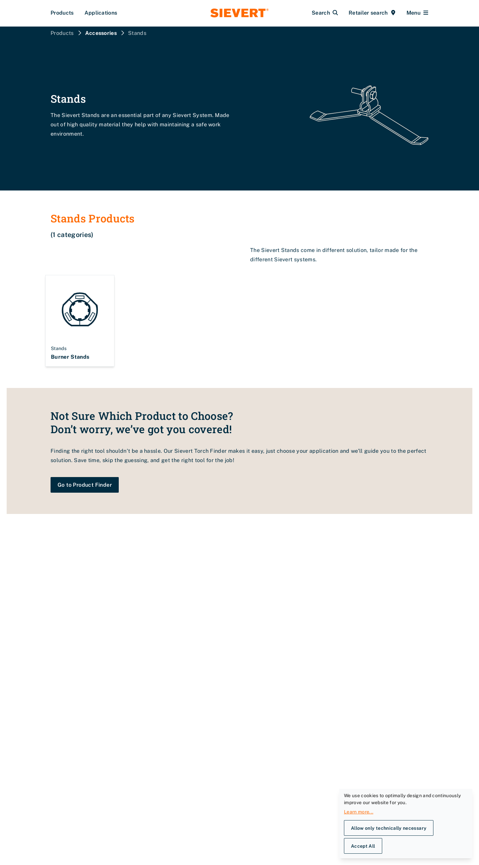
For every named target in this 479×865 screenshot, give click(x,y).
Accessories (101, 33)
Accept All (363, 846)
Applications (100, 13)
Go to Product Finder (85, 485)
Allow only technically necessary (388, 828)
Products (62, 13)
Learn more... (358, 811)
